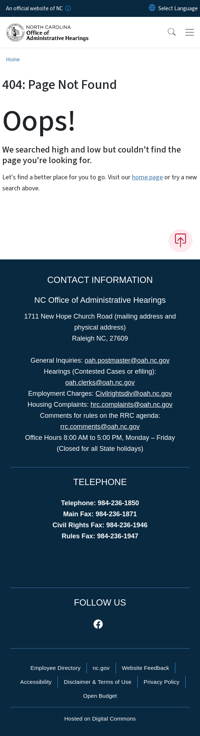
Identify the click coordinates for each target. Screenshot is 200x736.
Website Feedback (145, 668)
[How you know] (67, 8)
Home (13, 59)
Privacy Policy (161, 682)
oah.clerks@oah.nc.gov (99, 382)
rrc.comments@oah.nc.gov (100, 426)
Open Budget (100, 696)
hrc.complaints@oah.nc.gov (131, 404)
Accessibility (36, 682)
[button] (167, 32)
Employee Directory (56, 668)
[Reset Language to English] (152, 8)
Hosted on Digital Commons (100, 718)
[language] (178, 8)
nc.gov (101, 668)
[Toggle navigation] (189, 32)
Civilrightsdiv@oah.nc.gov (133, 393)
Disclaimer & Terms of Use (97, 682)
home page (147, 177)
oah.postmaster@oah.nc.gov (127, 360)
